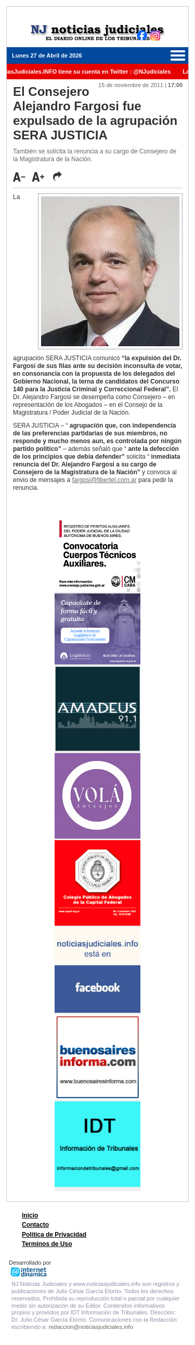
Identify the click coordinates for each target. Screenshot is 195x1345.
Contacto (35, 1224)
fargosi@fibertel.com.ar (104, 480)
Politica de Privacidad (54, 1234)
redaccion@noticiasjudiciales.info (91, 1327)
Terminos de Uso (47, 1244)
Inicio (30, 1215)
